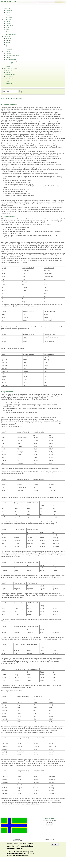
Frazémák (9, 49)
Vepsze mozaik (9, 2)
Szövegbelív (10, 83)
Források (8, 15)
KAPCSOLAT (49, 818)
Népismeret (8, 19)
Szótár (8, 66)
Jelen (7, 28)
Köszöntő (9, 10)
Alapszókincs (10, 77)
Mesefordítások (11, 60)
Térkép (8, 21)
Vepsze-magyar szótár (11, 62)
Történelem (9, 25)
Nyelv (7, 32)
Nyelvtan (7, 36)
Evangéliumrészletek (12, 55)
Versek (8, 57)
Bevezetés (7, 8)
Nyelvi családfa (10, 34)
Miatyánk (8, 53)
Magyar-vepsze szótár (11, 68)
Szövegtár (7, 51)
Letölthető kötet (9, 79)
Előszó (8, 13)
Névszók (8, 42)
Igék (7, 45)
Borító (8, 81)
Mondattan (9, 47)
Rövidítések (9, 17)
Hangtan (8, 38)
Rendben (55, 846)
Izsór (49, 842)
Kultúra (8, 30)
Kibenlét (8, 23)
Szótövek (9, 40)
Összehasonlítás (9, 74)
